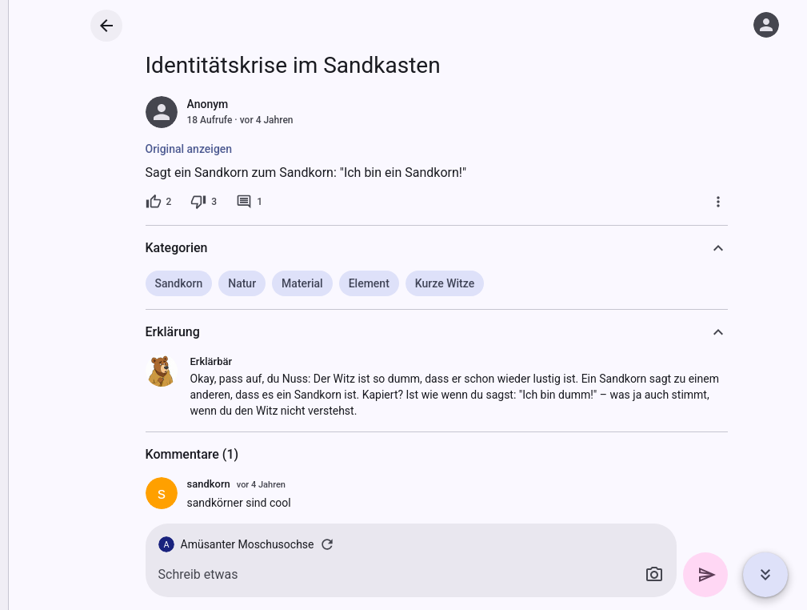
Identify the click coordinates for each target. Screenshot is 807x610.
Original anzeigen (189, 148)
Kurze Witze (444, 283)
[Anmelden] (766, 25)
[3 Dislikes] (203, 202)
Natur (242, 283)
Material (302, 283)
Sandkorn (179, 283)
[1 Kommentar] (249, 202)
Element (369, 283)
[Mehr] (718, 202)
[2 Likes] (159, 202)
